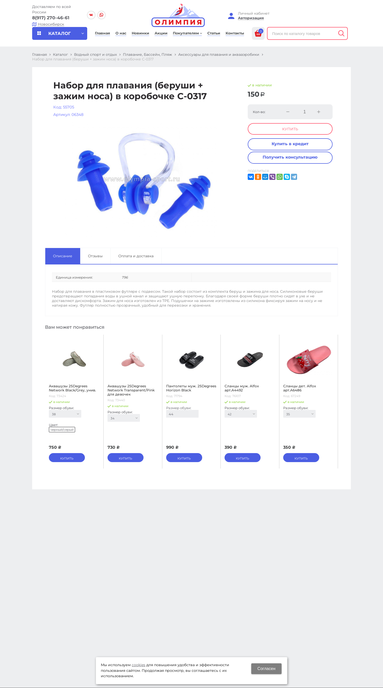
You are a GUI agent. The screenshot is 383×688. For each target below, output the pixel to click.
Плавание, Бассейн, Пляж (147, 54)
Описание (62, 256)
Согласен (266, 668)
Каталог (60, 54)
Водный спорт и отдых (95, 54)
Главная (39, 54)
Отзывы (95, 256)
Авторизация (251, 18)
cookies (138, 665)
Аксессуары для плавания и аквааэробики (218, 54)
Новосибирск (51, 24)
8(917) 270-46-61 (50, 17)
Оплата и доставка (136, 256)
